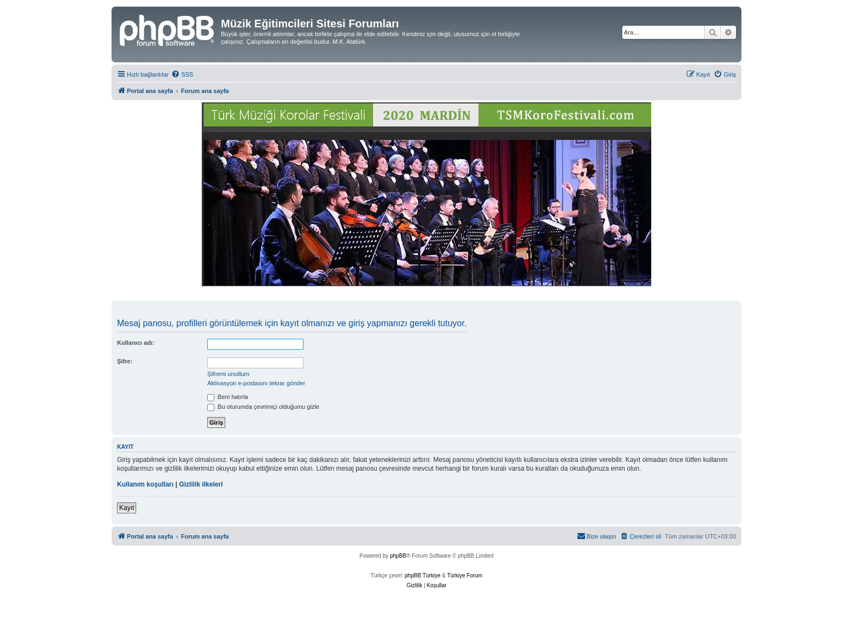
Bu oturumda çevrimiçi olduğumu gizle (263, 406)
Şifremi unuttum (228, 374)
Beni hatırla (227, 397)
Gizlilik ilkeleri (201, 484)
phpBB (398, 556)
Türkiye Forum (464, 575)
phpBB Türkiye (422, 575)
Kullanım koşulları (145, 484)
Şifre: (124, 361)
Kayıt (126, 508)
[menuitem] (182, 74)
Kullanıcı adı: (135, 342)
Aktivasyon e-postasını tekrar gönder (256, 383)
